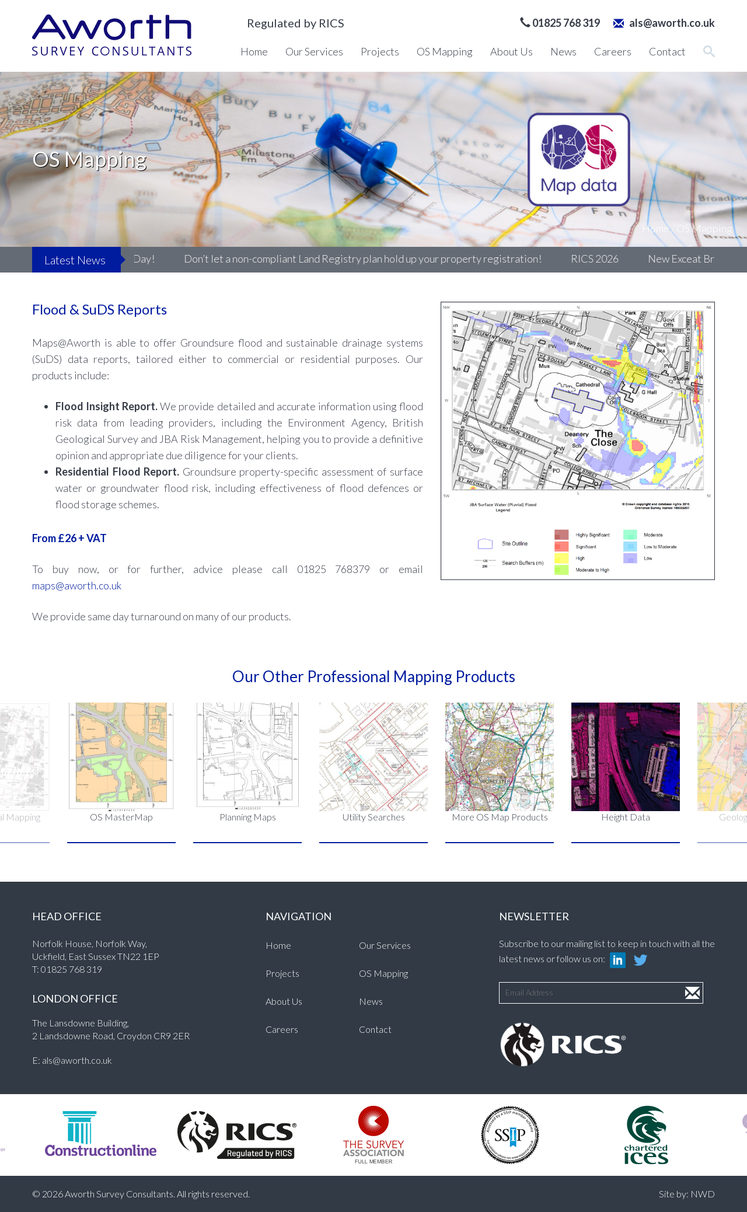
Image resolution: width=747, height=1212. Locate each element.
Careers (612, 51)
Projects (380, 51)
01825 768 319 (71, 969)
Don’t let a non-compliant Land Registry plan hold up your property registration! (394, 258)
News (563, 51)
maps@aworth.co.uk (76, 585)
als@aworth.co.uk (664, 22)
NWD (702, 1193)
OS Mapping (445, 51)
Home (254, 51)
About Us (511, 51)
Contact (667, 51)
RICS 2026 (626, 258)
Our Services (314, 51)
